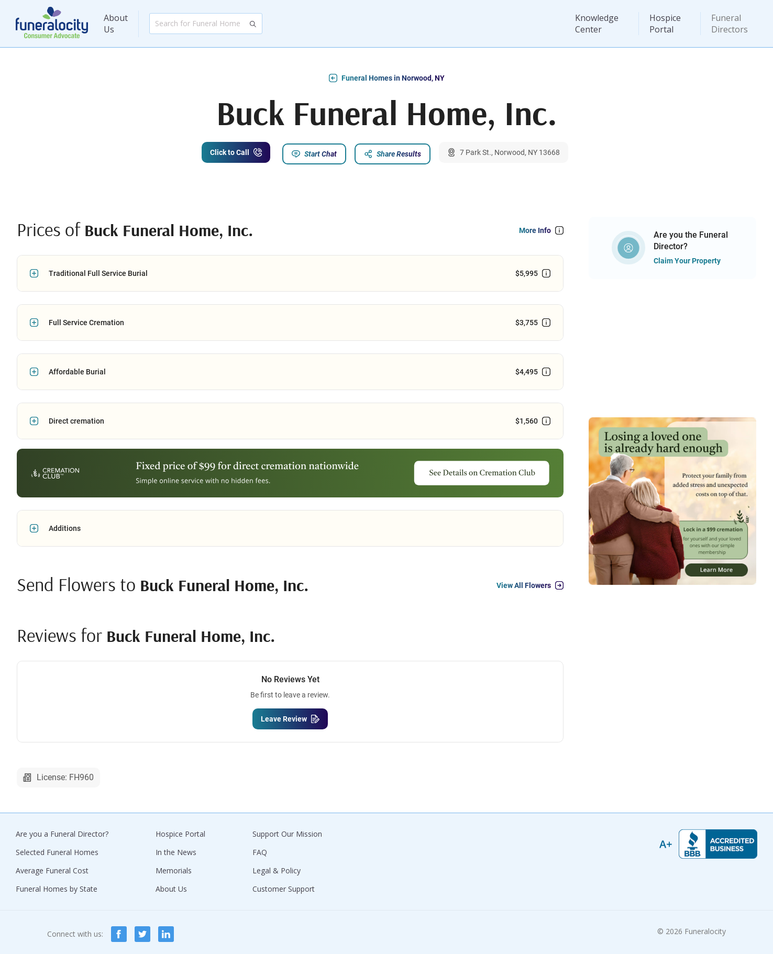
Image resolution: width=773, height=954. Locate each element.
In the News (176, 848)
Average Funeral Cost (52, 867)
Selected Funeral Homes (57, 848)
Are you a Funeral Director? (62, 830)
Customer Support (283, 885)
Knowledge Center (597, 23)
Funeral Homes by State (56, 885)
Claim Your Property (687, 257)
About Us (116, 23)
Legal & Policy (276, 867)
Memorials (174, 867)
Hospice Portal (665, 23)
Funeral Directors (729, 23)
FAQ (259, 848)
